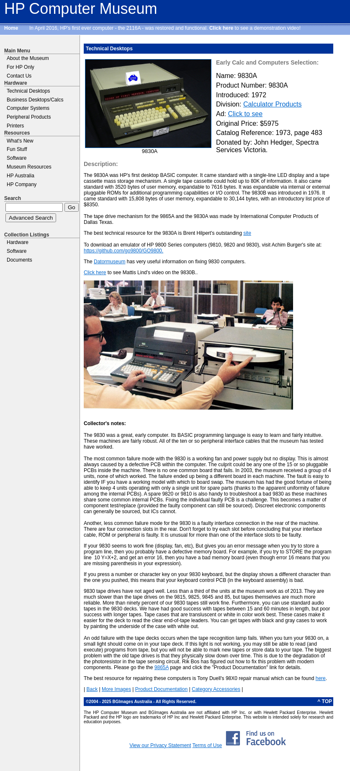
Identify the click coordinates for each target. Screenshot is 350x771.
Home (11, 28)
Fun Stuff (17, 149)
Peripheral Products (29, 117)
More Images (116, 689)
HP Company (21, 184)
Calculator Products (272, 104)
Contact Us (19, 76)
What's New (20, 141)
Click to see (245, 113)
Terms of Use (207, 745)
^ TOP (324, 701)
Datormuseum (109, 262)
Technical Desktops (28, 91)
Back (92, 689)
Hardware (17, 242)
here (321, 678)
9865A (161, 667)
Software (16, 158)
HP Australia (20, 176)
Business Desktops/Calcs (35, 100)
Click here (221, 28)
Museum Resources (29, 167)
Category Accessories (216, 689)
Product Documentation (161, 689)
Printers (15, 126)
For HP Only (20, 67)
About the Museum (28, 58)
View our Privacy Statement (160, 745)
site (247, 233)
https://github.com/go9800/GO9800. (123, 251)
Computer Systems (28, 108)
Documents (19, 260)
